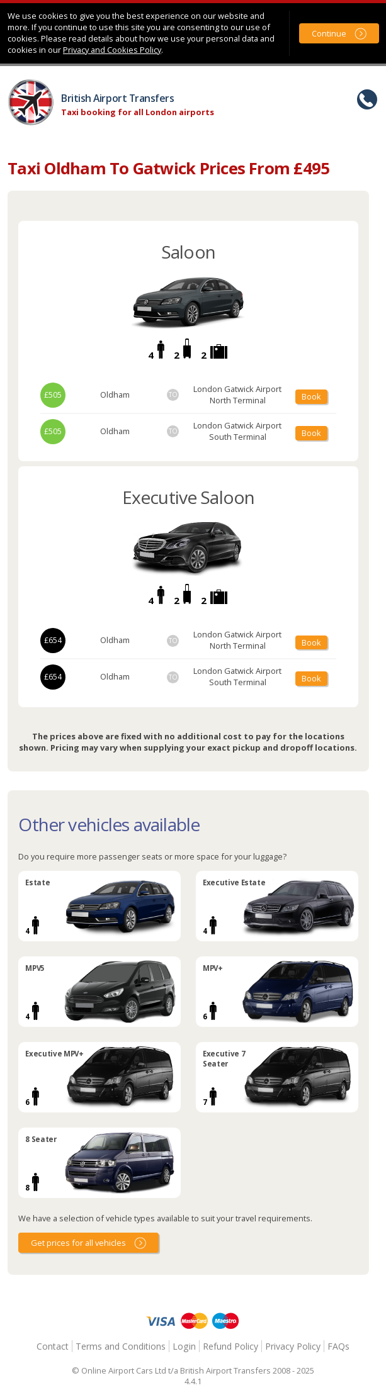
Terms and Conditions (121, 1346)
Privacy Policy (293, 1346)
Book (311, 396)
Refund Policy (230, 1346)
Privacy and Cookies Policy (112, 49)
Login (184, 1346)
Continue (329, 33)
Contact (53, 1346)
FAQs (338, 1346)
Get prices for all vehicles (78, 1242)
